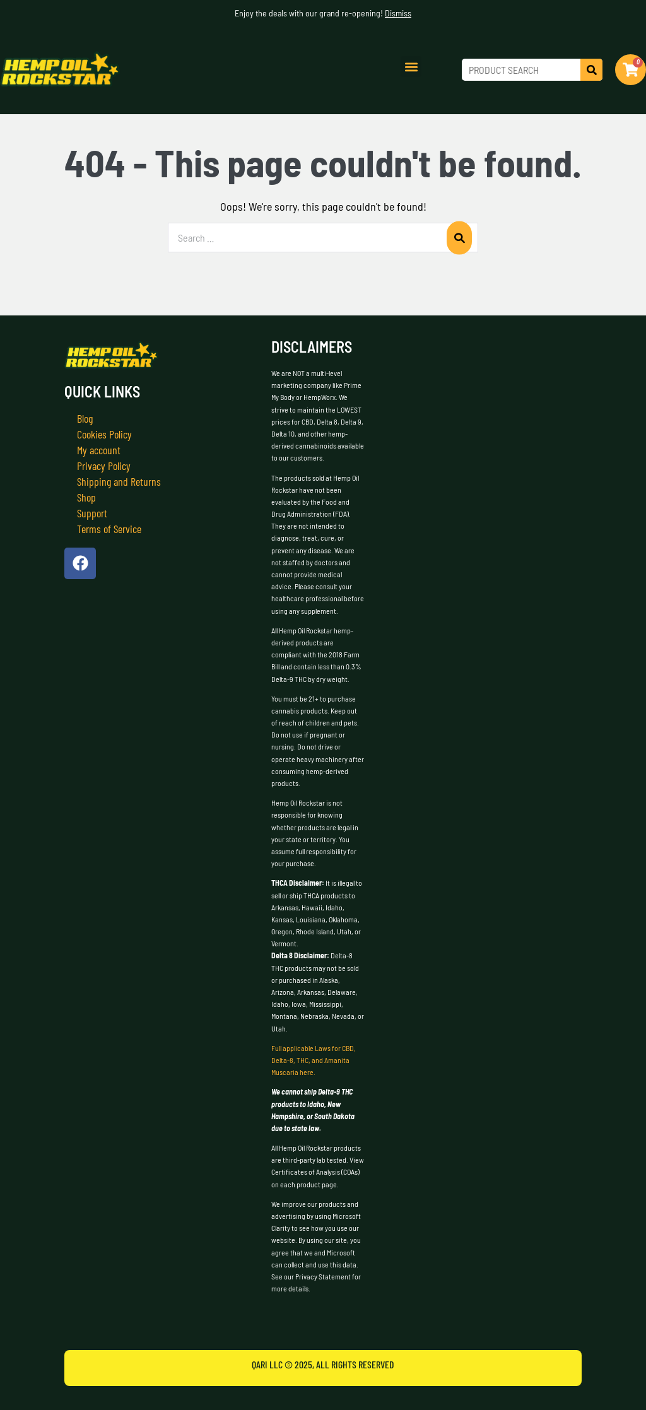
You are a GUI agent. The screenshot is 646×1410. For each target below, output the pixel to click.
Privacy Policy (104, 465)
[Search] (591, 70)
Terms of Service (109, 528)
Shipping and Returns (119, 481)
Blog (85, 418)
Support (92, 513)
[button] (411, 66)
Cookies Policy (104, 434)
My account (98, 450)
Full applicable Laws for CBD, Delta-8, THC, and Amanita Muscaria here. (313, 1059)
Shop (86, 497)
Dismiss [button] (398, 13)
